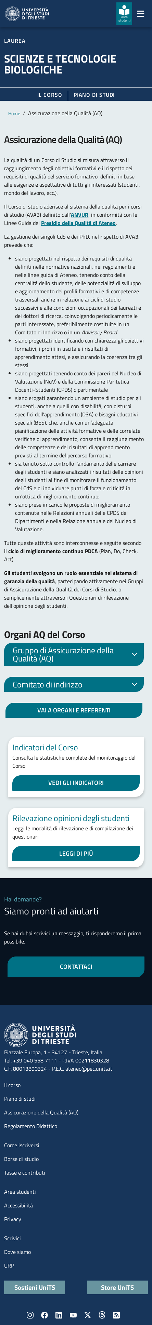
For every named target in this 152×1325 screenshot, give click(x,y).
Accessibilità (18, 1205)
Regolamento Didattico (30, 1126)
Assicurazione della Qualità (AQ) (41, 1112)
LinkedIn (58, 1315)
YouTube (73, 1315)
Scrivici (12, 1238)
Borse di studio (21, 1159)
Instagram (30, 1315)
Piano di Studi (94, 95)
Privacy (12, 1219)
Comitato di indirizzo (76, 685)
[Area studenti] (124, 13)
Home (14, 113)
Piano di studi (20, 1099)
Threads (102, 1315)
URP (9, 1265)
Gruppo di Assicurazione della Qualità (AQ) (76, 654)
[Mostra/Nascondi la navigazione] (141, 13)
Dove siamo (17, 1252)
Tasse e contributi (24, 1172)
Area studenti (20, 1192)
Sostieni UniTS (34, 1287)
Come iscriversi (21, 1145)
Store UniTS (117, 1287)
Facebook (44, 1315)
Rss (116, 1315)
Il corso (49, 95)
